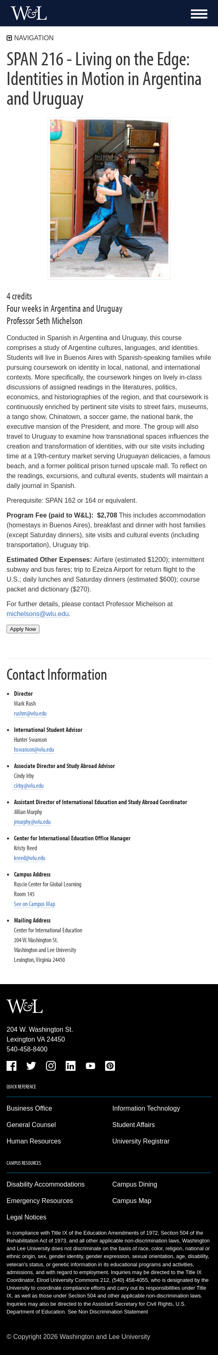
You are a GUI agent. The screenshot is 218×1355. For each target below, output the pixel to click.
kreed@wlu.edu (29, 857)
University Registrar (141, 1141)
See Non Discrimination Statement (108, 1312)
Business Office (29, 1108)
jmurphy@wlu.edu (32, 821)
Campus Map (131, 1200)
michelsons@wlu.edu (38, 613)
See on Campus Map (34, 903)
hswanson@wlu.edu (34, 749)
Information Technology (146, 1108)
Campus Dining (134, 1184)
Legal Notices (26, 1217)
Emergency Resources (40, 1200)
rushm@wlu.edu (30, 713)
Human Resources (34, 1141)
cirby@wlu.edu (29, 785)
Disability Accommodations (46, 1184)
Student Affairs (133, 1124)
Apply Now (23, 629)
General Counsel (31, 1124)
